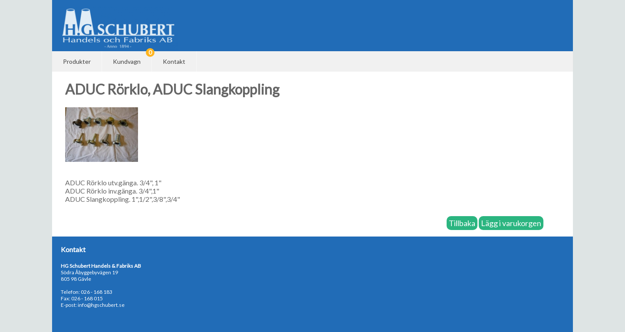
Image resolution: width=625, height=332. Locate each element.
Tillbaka (462, 223)
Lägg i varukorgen (511, 223)
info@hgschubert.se (101, 305)
